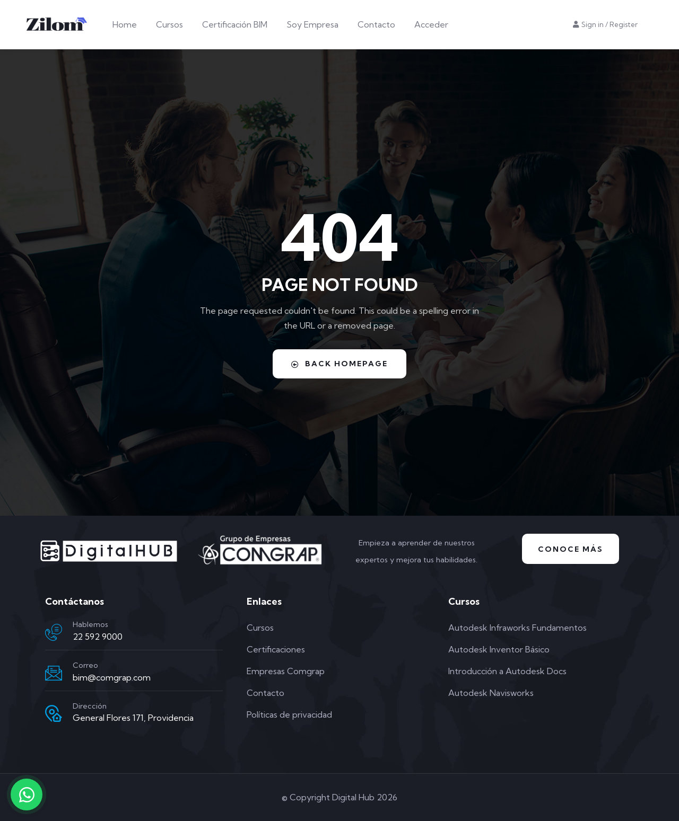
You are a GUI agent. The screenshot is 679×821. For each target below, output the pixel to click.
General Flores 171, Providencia (133, 717)
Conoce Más (570, 549)
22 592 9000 (98, 636)
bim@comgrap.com (112, 677)
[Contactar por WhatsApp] (26, 794)
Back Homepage (339, 363)
